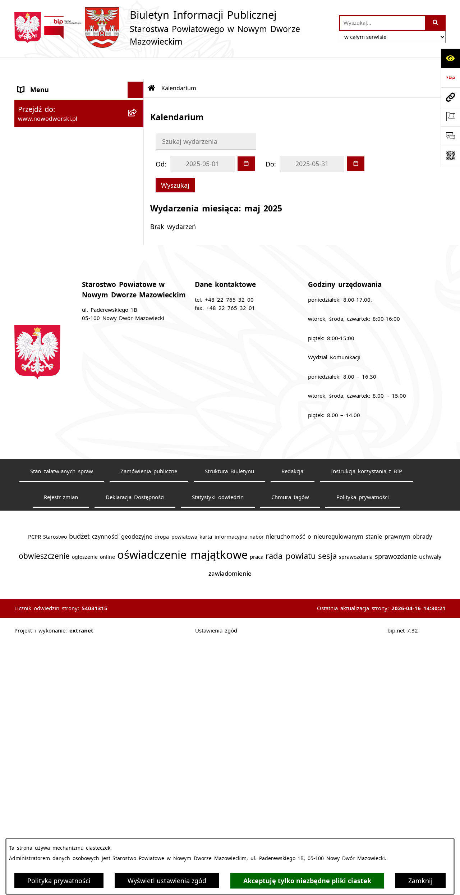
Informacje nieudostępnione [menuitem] (61, 424)
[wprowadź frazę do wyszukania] (382, 23)
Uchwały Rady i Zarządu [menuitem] (55, 165)
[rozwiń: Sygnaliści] (137, 408)
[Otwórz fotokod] (450, 155)
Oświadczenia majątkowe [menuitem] (57, 359)
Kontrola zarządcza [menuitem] (47, 327)
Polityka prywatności (59, 880)
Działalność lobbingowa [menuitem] (54, 310)
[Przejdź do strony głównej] (173, 27)
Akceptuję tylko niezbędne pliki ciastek (307, 880)
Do (270, 142)
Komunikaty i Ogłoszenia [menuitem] (57, 262)
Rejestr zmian (61, 749)
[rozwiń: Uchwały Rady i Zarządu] (137, 165)
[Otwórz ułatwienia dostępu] (450, 58)
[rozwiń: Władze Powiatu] (137, 149)
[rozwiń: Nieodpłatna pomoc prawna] (137, 278)
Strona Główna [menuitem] (41, 84)
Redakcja (292, 723)
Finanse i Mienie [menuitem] (43, 246)
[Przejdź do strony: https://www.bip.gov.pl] (450, 77)
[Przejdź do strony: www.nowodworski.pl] (450, 97)
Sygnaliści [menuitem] (33, 407)
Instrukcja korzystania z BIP (366, 723)
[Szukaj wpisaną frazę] (436, 23)
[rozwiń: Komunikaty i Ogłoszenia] (137, 262)
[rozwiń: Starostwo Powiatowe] (137, 116)
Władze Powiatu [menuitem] (42, 149)
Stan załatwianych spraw (61, 723)
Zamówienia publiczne (148, 723)
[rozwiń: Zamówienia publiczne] (137, 375)
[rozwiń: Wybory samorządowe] (137, 392)
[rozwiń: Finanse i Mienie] (137, 246)
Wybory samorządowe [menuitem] (52, 391)
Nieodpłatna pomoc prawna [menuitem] (61, 278)
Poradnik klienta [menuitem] (43, 181)
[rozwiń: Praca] (137, 197)
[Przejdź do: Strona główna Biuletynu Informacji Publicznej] (152, 66)
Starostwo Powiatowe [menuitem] (51, 116)
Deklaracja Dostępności (135, 749)
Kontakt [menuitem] (30, 100)
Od (160, 142)
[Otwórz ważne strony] (450, 116)
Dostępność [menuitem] (36, 132)
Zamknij (420, 880)
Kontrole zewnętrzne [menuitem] (49, 343)
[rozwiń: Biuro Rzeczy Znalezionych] (137, 230)
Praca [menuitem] (26, 197)
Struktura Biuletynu (229, 723)
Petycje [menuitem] (29, 294)
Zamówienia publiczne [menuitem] (52, 375)
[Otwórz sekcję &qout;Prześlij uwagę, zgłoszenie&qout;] (450, 136)
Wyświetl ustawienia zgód (167, 880)
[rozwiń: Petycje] (137, 294)
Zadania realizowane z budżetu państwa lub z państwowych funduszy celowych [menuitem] (66, 450)
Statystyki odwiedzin (218, 749)
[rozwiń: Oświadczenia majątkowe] (137, 359)
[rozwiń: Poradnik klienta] (137, 181)
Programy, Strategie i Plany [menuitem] (61, 213)
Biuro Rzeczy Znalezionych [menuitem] (58, 229)
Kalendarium (178, 66)
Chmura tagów (290, 749)
